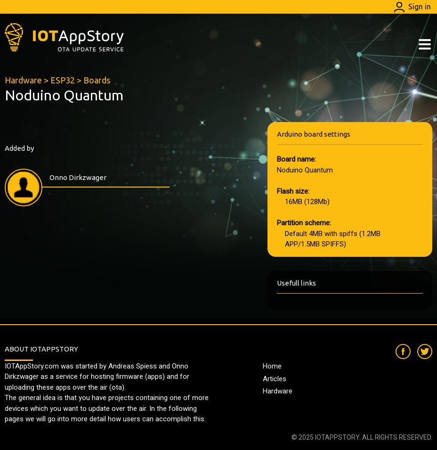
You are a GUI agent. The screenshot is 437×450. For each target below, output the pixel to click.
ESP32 (62, 80)
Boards (96, 80)
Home (272, 366)
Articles (274, 379)
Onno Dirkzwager (77, 177)
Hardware (23, 80)
